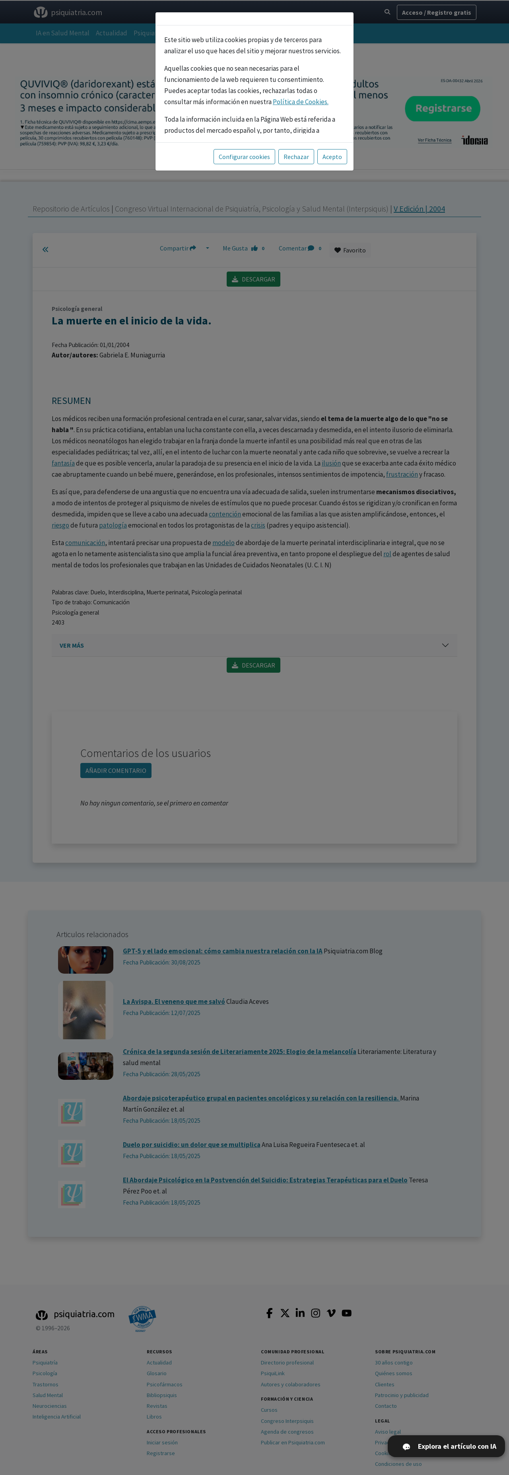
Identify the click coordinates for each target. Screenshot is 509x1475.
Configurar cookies (244, 157)
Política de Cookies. (300, 101)
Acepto (332, 157)
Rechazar (296, 157)
